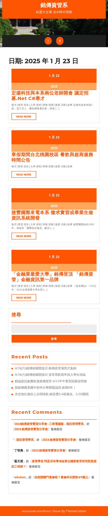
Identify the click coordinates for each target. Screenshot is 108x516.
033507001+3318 (57, 24)
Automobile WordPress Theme (41, 511)
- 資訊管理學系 (24, 440)
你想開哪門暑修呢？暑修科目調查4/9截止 (61, 477)
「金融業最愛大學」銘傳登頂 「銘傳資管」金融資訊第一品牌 (52, 276)
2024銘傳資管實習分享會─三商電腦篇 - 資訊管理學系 (49, 424)
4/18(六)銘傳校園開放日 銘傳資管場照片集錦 (45, 368)
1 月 (52, 75)
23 (57, 75)
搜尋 (16, 314)
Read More (26, 117)
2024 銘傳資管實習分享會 (31, 429)
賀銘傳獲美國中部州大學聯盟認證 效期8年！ (46, 387)
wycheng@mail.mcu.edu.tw (57, 30)
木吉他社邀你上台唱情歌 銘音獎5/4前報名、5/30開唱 (52, 394)
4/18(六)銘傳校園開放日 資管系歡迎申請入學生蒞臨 (50, 374)
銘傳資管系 (54, 5)
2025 (54, 86)
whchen (20, 477)
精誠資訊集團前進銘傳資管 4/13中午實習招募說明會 (51, 381)
